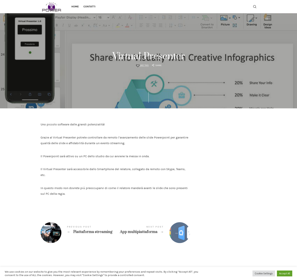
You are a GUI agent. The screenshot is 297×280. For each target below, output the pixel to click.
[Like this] (142, 65)
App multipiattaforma (152, 232)
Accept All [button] (284, 273)
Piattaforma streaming (78, 232)
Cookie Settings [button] (264, 273)
